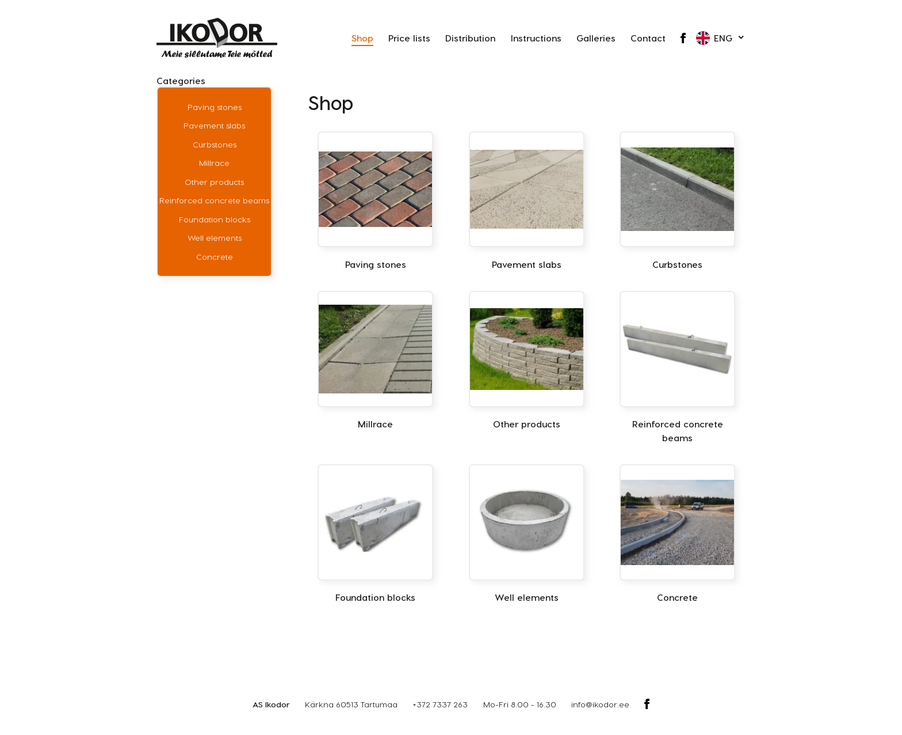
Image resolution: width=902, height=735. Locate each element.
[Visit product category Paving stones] (375, 201)
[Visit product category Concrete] (677, 534)
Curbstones (214, 144)
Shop (362, 37)
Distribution (470, 37)
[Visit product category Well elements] (526, 534)
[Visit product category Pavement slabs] (526, 201)
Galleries (596, 37)
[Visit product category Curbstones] (677, 201)
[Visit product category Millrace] (375, 360)
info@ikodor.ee (600, 704)
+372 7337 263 (440, 704)
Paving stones (215, 107)
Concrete (214, 257)
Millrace (214, 163)
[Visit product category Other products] (526, 360)
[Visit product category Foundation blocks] (375, 534)
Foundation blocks (214, 219)
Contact (648, 37)
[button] (721, 38)
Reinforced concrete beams (214, 200)
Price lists (409, 37)
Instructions (536, 37)
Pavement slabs (214, 125)
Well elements (215, 238)
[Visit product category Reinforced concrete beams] (677, 367)
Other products (214, 182)
